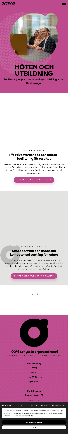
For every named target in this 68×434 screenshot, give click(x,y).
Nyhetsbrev (34, 382)
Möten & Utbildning (34, 377)
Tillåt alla (34, 427)
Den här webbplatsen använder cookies (20, 405)
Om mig (34, 368)
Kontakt (34, 372)
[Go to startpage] (9, 3)
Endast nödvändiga (34, 422)
